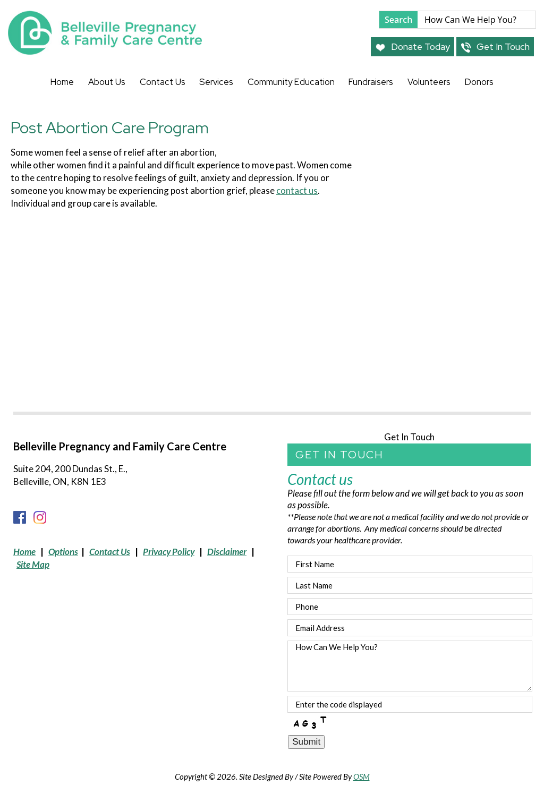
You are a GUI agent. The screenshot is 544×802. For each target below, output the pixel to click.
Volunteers (428, 82)
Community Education (291, 82)
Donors (479, 82)
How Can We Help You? (409, 666)
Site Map (32, 564)
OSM (361, 776)
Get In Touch (495, 47)
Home (62, 82)
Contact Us (162, 82)
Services (216, 82)
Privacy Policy (168, 551)
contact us (297, 190)
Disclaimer (226, 551)
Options (63, 551)
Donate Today (412, 47)
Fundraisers (370, 82)
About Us (106, 82)
